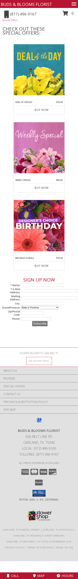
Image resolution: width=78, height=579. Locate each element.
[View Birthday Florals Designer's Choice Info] (39, 225)
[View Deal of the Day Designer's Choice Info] (39, 69)
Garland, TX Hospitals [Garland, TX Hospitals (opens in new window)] (58, 529)
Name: (15, 285)
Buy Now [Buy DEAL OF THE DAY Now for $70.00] (42, 110)
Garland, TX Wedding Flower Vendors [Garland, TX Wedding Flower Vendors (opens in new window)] (38, 535)
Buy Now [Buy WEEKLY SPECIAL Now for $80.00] (42, 188)
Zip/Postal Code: (14, 313)
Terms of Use (64, 547)
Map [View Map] (39, 575)
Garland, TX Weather (20, 541)
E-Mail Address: (15, 290)
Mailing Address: (15, 298)
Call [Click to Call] (13, 575)
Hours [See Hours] (65, 575)
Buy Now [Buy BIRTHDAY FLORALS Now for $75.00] (42, 266)
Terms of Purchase (40, 547)
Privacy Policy (14, 547)
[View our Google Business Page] (39, 422)
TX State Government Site (54, 541)
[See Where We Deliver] (39, 360)
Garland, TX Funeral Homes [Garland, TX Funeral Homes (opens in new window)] (21, 529)
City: (17, 303)
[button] (68, 14)
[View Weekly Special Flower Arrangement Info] (39, 147)
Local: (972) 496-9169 (39, 448)
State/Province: (11, 307)
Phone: (16, 318)
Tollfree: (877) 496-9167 (39, 454)
